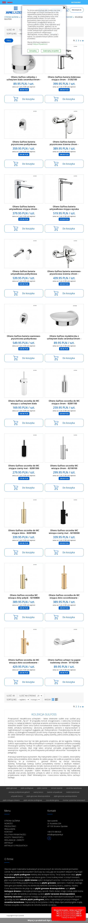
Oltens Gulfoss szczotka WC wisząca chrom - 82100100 (64, 467)
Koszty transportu (13, 837)
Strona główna (11, 17)
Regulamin (9, 829)
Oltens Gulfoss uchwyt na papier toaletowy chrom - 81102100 (64, 661)
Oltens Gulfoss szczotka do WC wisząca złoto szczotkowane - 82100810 (23, 662)
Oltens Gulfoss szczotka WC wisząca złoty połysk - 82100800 (24, 596)
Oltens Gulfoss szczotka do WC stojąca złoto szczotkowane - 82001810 (64, 598)
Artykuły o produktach (16, 845)
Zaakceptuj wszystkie (51, 51)
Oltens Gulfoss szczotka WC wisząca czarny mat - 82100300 (64, 531)
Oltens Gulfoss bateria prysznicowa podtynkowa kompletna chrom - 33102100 (23, 144)
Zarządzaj (33, 51)
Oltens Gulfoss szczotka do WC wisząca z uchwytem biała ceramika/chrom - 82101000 (23, 403)
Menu (9, 2)
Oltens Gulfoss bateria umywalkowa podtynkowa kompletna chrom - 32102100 (23, 274)
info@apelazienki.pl (55, 834)
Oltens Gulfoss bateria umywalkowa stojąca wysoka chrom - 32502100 (64, 209)
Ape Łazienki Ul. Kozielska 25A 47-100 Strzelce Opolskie (57, 823)
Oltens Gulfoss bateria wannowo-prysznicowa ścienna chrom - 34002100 (64, 274)
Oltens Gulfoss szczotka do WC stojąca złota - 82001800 (23, 531)
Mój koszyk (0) (76, 10)
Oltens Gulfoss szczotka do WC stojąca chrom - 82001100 (64, 402)
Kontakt (8, 832)
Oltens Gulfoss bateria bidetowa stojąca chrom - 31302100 (64, 78)
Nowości (8, 823)
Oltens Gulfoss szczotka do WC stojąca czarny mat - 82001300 (23, 467)
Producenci (10, 826)
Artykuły (8, 843)
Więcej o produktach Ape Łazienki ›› (44, 920)
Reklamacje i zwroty (14, 840)
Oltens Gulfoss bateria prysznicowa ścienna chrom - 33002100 (64, 144)
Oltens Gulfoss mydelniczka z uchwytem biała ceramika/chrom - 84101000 (64, 339)
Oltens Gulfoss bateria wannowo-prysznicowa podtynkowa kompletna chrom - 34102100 (24, 339)
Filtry (9, 40)
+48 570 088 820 (54, 832)
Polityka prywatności (15, 834)
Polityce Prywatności (40, 44)
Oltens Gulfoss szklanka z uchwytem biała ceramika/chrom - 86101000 (24, 80)
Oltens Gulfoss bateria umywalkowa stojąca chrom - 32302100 (23, 209)
